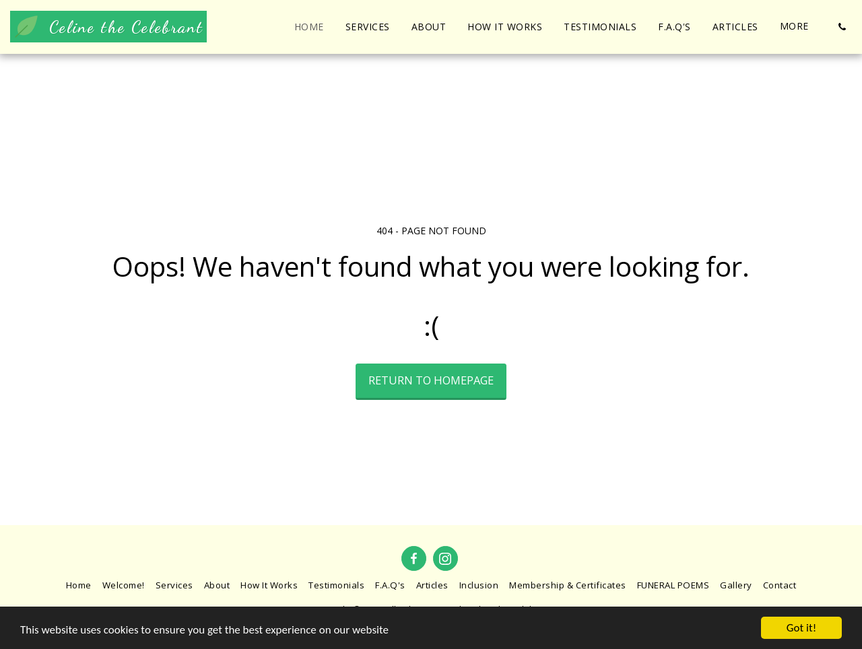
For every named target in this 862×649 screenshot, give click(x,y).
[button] (841, 27)
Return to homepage (431, 380)
